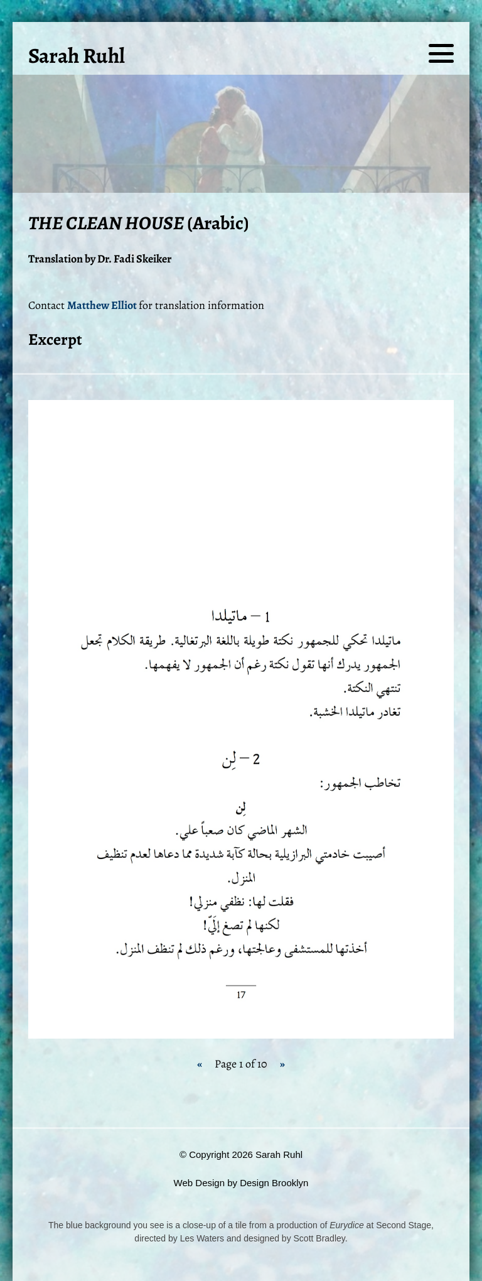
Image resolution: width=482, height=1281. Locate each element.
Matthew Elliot (103, 305)
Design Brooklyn (274, 1182)
